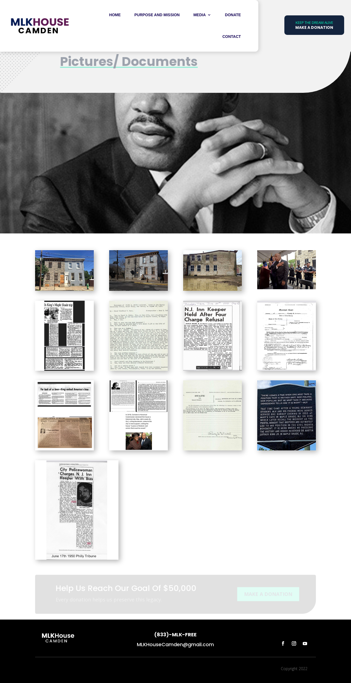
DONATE (233, 15)
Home (115, 15)
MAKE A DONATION (268, 595)
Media (199, 15)
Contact (231, 36)
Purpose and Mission (157, 15)
